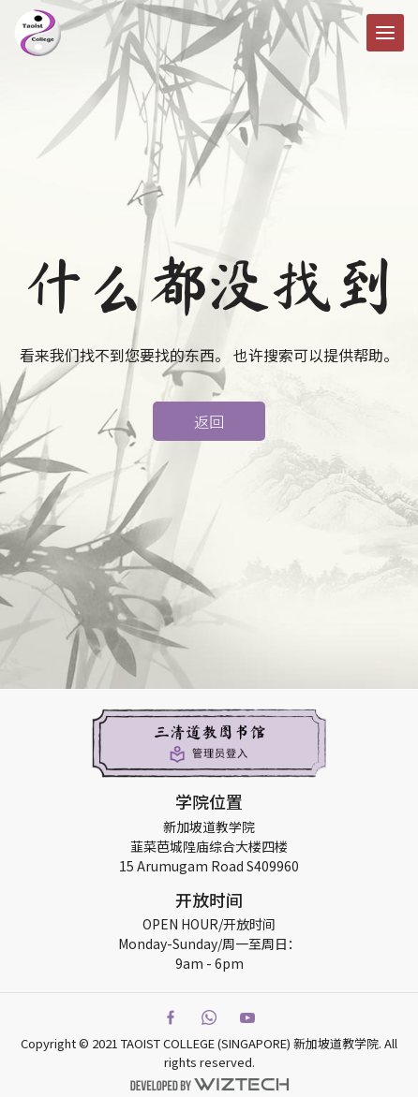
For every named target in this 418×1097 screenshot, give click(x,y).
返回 (209, 421)
